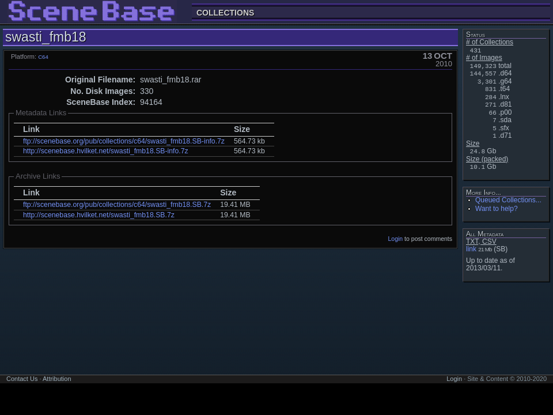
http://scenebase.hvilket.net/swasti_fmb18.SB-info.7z (105, 151)
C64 (43, 57)
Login (395, 238)
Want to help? (496, 209)
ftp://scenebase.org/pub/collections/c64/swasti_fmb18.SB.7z (117, 205)
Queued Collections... (508, 200)
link (471, 249)
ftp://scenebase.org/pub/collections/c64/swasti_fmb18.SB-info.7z (124, 141)
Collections (225, 12)
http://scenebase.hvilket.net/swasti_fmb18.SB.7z (99, 215)
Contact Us (21, 378)
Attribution (57, 378)
